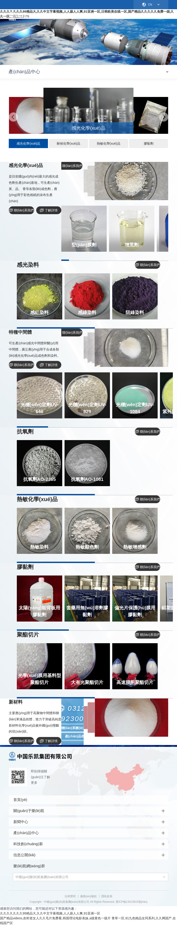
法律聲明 (70, 896)
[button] (13, 117)
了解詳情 (49, 210)
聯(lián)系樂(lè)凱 (74, 728)
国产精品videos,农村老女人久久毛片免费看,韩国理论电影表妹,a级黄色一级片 (55, 918)
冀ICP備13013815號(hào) (131, 902)
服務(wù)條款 (88, 896)
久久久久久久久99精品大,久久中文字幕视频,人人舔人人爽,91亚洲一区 (50, 914)
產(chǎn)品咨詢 (76, 736)
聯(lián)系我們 (21, 210)
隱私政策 (106, 896)
